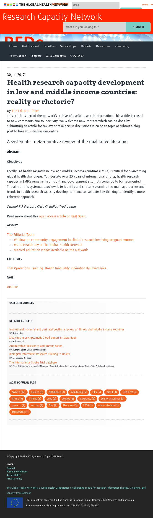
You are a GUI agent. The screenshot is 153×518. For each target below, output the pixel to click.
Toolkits (86, 46)
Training (37, 268)
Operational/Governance (88, 268)
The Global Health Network (36, 5)
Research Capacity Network (52, 17)
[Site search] (95, 27)
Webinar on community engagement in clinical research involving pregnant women (74, 240)
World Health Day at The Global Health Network (48, 245)
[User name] (95, 5)
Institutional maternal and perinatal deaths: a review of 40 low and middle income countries (66, 329)
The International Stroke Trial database (33, 362)
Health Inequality (57, 268)
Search (138, 27)
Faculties (50, 46)
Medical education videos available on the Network (51, 250)
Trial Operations (18, 268)
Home (13, 46)
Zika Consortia (56, 55)
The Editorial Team (25, 111)
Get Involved (30, 46)
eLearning (122, 46)
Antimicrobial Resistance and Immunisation (35, 346)
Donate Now (60, 4)
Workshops (68, 46)
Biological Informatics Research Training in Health (39, 354)
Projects (36, 55)
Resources (103, 46)
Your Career (17, 55)
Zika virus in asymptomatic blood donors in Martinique (43, 337)
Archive (12, 287)
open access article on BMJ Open (62, 216)
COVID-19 (76, 55)
